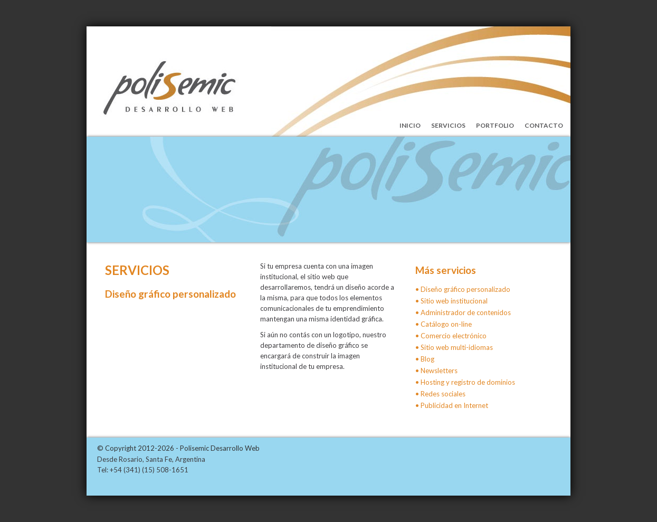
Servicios (448, 125)
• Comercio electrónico (451, 335)
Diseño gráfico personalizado (170, 294)
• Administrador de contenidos (463, 312)
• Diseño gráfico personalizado (462, 289)
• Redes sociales (440, 394)
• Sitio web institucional (451, 301)
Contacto (544, 125)
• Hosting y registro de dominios (465, 382)
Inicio (410, 125)
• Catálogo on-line (443, 324)
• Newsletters (436, 370)
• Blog (424, 359)
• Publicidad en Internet (451, 405)
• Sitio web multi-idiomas (454, 347)
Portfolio (495, 125)
